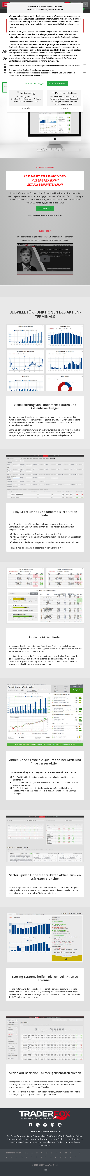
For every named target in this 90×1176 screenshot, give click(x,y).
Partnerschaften (66, 93)
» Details (26, 108)
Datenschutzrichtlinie (70, 65)
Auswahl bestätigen (34, 83)
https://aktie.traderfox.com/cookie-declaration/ (30, 72)
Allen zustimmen (57, 83)
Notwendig (27, 93)
